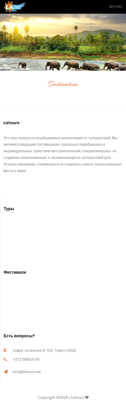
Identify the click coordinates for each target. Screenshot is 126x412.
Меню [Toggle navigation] (115, 6)
